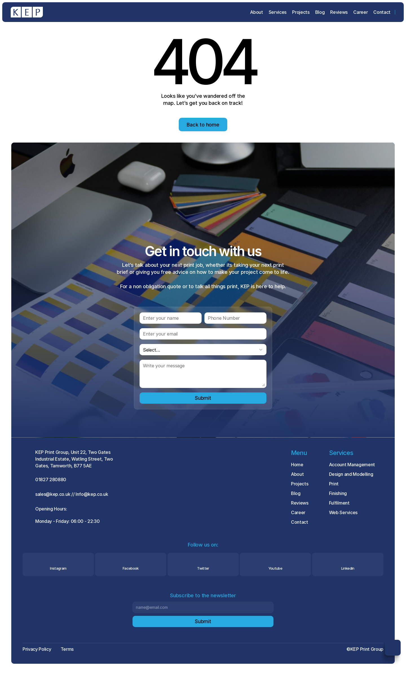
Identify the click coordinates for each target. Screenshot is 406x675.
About (297, 474)
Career (298, 512)
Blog (296, 493)
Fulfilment (339, 503)
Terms (67, 649)
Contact (299, 522)
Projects (299, 484)
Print (334, 484)
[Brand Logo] (27, 12)
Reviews (299, 503)
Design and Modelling (351, 474)
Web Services (343, 512)
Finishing (338, 493)
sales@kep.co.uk (52, 494)
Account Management (352, 464)
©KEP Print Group (365, 649)
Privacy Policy (37, 649)
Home (297, 464)
